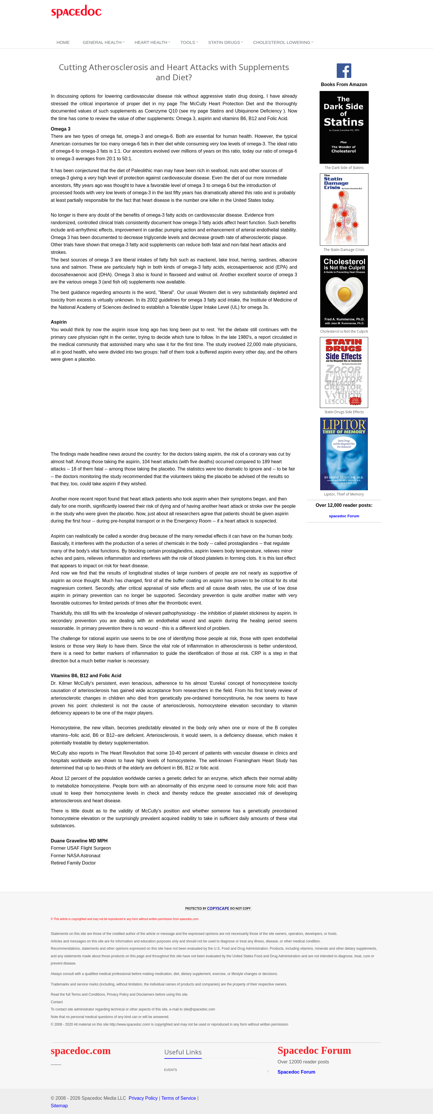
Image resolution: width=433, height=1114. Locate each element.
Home (63, 42)
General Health (102, 42)
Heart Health (151, 42)
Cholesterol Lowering (281, 42)
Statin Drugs (224, 42)
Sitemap (59, 1105)
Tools (187, 42)
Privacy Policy (143, 1098)
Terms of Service (178, 1098)
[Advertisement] (223, 18)
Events (170, 1070)
